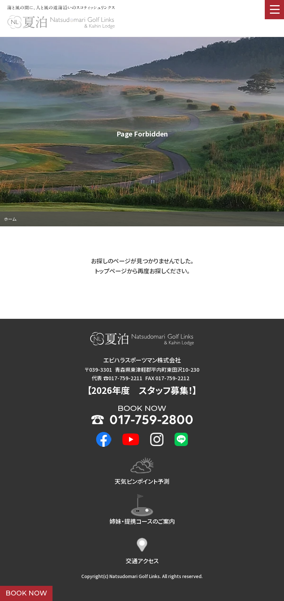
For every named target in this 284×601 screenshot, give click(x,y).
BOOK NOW (26, 593)
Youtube (130, 439)
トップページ (111, 270)
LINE (181, 439)
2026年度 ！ (142, 390)
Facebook (103, 439)
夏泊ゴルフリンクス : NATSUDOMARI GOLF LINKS (61, 22)
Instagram (156, 439)
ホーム (10, 219)
